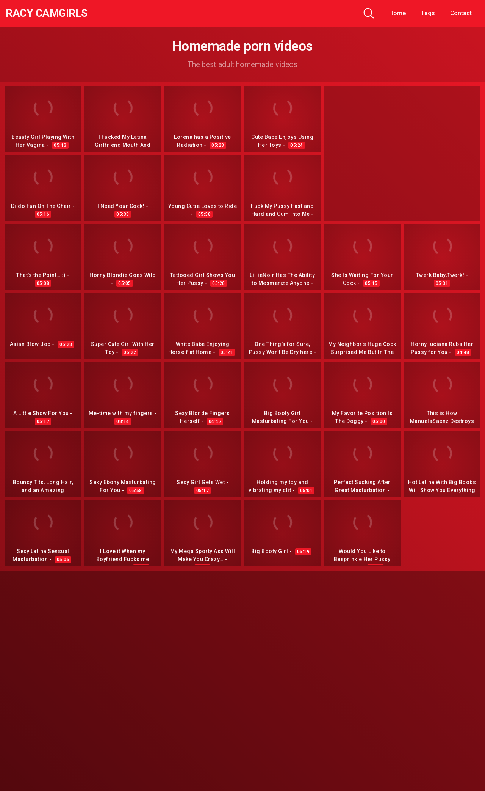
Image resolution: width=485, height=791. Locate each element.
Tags (428, 13)
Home (397, 13)
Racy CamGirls (47, 13)
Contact (461, 13)
